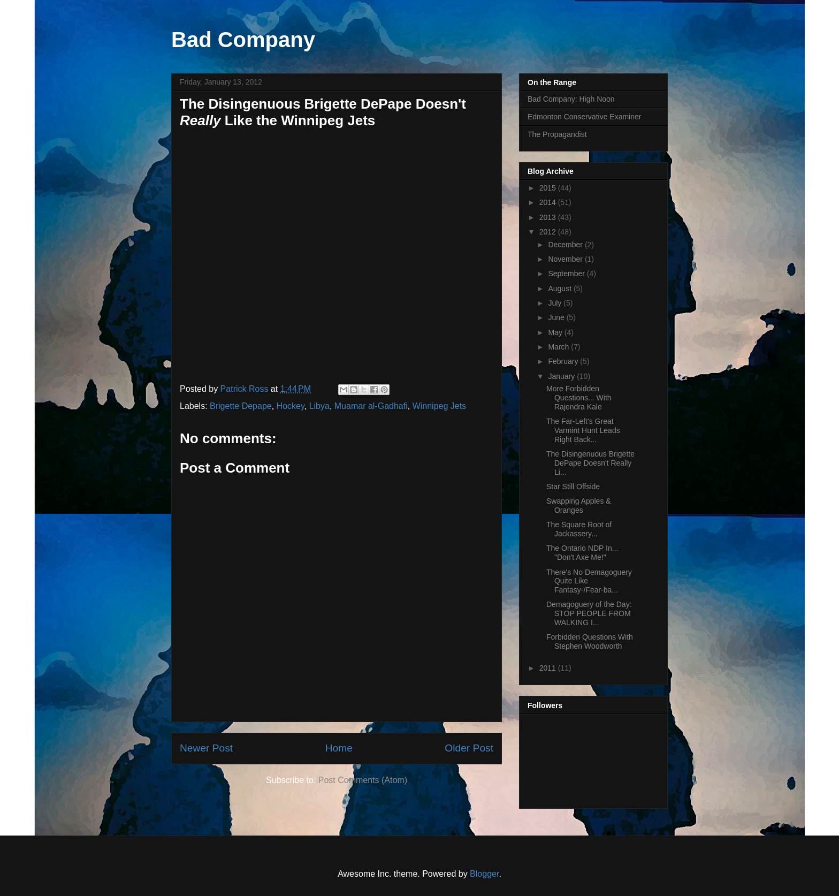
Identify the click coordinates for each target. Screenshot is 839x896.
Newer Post (206, 748)
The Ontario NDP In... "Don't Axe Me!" (582, 552)
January (562, 376)
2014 (548, 202)
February (564, 361)
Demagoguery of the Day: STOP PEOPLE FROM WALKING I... (589, 613)
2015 (548, 188)
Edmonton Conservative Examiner (584, 116)
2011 (548, 668)
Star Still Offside (573, 486)
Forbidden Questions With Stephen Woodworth (589, 641)
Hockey (290, 406)
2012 (548, 231)
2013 (548, 217)
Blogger (484, 873)
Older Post (469, 748)
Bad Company (243, 39)
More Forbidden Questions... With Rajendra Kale (579, 397)
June (557, 317)
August (560, 288)
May (556, 332)
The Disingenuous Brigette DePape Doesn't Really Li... (590, 463)
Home (339, 748)
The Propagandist (557, 134)
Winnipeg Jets (440, 406)
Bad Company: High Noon (571, 99)
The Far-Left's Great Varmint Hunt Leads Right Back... (583, 430)
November (566, 259)
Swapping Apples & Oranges (578, 505)
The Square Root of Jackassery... (579, 529)
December (566, 244)
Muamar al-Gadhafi (371, 406)
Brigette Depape (241, 406)
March (559, 347)
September (567, 273)
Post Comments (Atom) (362, 780)
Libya (319, 406)
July (555, 303)
